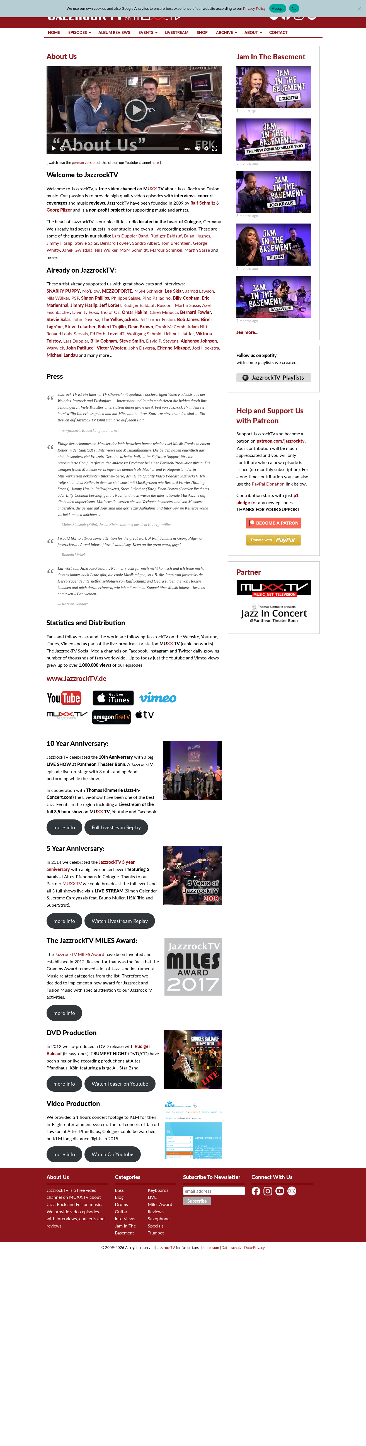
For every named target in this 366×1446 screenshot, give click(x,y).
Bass (119, 1190)
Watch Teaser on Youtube (120, 1084)
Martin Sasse (197, 250)
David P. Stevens (162, 340)
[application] (134, 110)
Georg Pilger (59, 209)
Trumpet (156, 1232)
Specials (156, 1225)
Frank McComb (170, 326)
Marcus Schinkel (166, 250)
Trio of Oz (110, 312)
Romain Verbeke (74, 555)
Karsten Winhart (75, 604)
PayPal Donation (268, 483)
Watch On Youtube (113, 1154)
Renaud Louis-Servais (67, 333)
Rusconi (165, 305)
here (155, 162)
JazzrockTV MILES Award (79, 954)
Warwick (55, 347)
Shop (202, 32)
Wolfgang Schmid (144, 333)
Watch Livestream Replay (120, 921)
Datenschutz (232, 1247)
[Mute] (197, 148)
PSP (75, 297)
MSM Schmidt (134, 250)
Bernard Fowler (115, 243)
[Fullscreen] (214, 148)
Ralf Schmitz (202, 202)
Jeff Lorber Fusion (157, 319)
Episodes (77, 32)
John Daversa (86, 319)
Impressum (210, 1247)
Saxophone (158, 1218)
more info (64, 827)
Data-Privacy (254, 1247)
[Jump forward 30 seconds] (62, 148)
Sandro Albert (145, 243)
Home (54, 32)
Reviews (156, 1211)
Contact (278, 32)
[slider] (130, 148)
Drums (121, 1204)
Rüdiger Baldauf (166, 235)
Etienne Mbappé (173, 347)
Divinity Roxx (85, 312)
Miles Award (160, 1204)
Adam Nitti (198, 326)
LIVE (152, 1197)
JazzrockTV (166, 1247)
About (251, 32)
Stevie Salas (86, 243)
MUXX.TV (72, 883)
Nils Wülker (106, 250)
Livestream (176, 32)
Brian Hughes (197, 235)
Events (146, 32)
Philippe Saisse (125, 297)
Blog (119, 1197)
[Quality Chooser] (206, 148)
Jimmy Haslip (59, 243)
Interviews (125, 1218)
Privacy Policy (254, 8)
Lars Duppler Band (130, 235)
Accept (277, 8)
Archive (224, 32)
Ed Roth (97, 333)
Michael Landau (62, 355)
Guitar (121, 1211)
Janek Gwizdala (77, 250)
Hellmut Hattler (179, 333)
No (294, 8)
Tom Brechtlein (176, 243)
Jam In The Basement (271, 56)
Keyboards (158, 1190)
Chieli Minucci (164, 312)
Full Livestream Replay (116, 827)
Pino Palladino (156, 297)
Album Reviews (114, 32)
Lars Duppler (75, 340)
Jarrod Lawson (199, 290)
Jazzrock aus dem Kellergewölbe (145, 525)
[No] (359, 8)
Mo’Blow (91, 290)
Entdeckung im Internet (100, 430)
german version (84, 162)
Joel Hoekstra (205, 347)
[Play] (134, 110)
